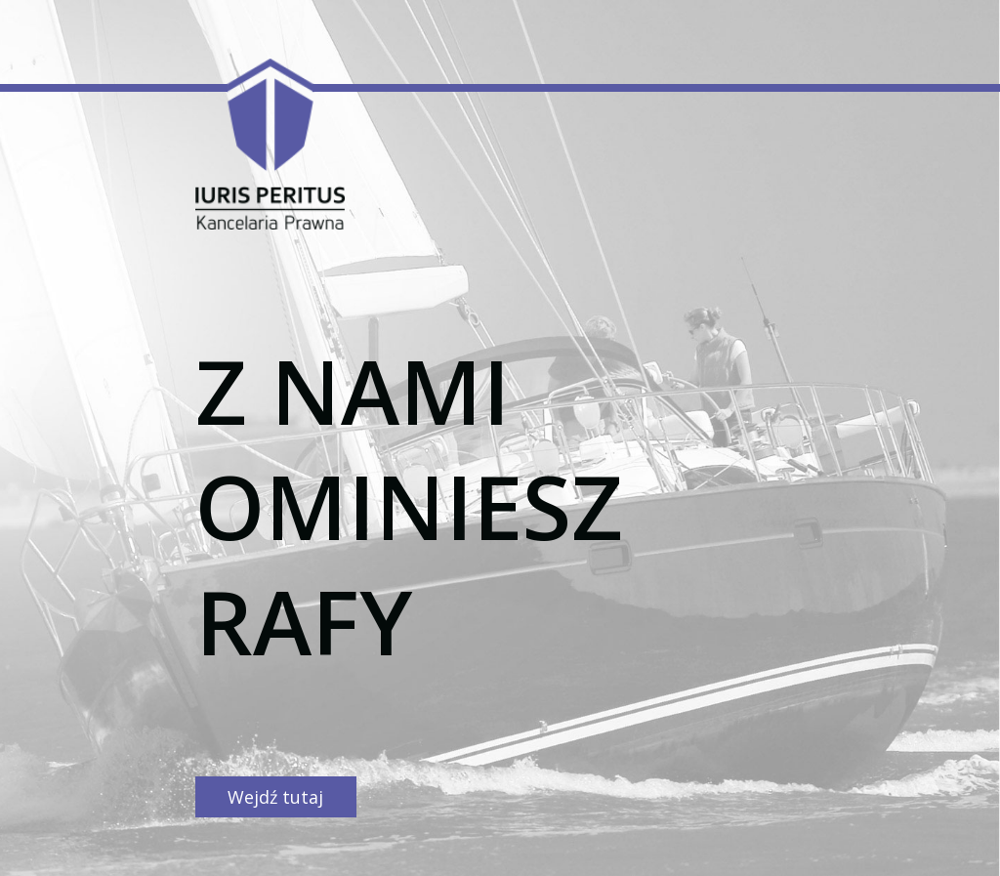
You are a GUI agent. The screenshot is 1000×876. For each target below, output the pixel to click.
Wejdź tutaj (275, 797)
